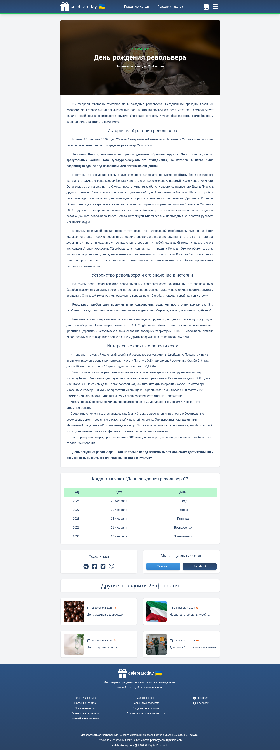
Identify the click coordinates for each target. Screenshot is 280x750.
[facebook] (94, 566)
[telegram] (86, 566)
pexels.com (175, 740)
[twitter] (103, 566)
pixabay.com (158, 740)
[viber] (111, 566)
